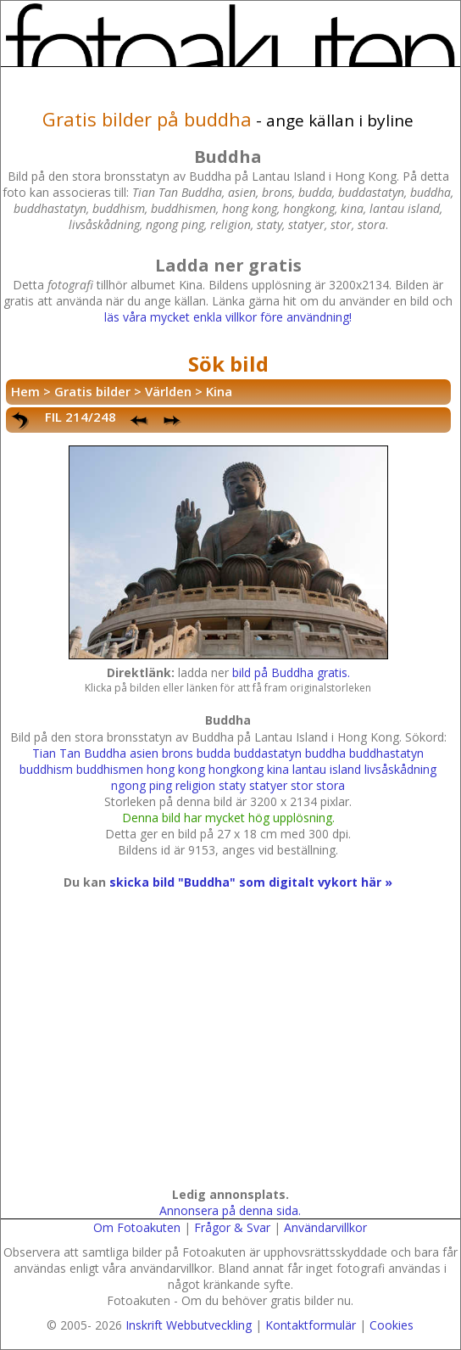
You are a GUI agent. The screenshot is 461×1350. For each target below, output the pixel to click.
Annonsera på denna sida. (230, 1210)
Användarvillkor (325, 1227)
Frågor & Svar (232, 1227)
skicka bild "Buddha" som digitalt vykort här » (250, 882)
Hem (25, 391)
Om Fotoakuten (137, 1227)
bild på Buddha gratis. (291, 672)
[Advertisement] (226, 1055)
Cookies (391, 1325)
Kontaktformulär (310, 1325)
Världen (168, 391)
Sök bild (228, 364)
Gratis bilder (92, 391)
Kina (219, 391)
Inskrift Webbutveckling (188, 1325)
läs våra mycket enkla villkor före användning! (228, 317)
